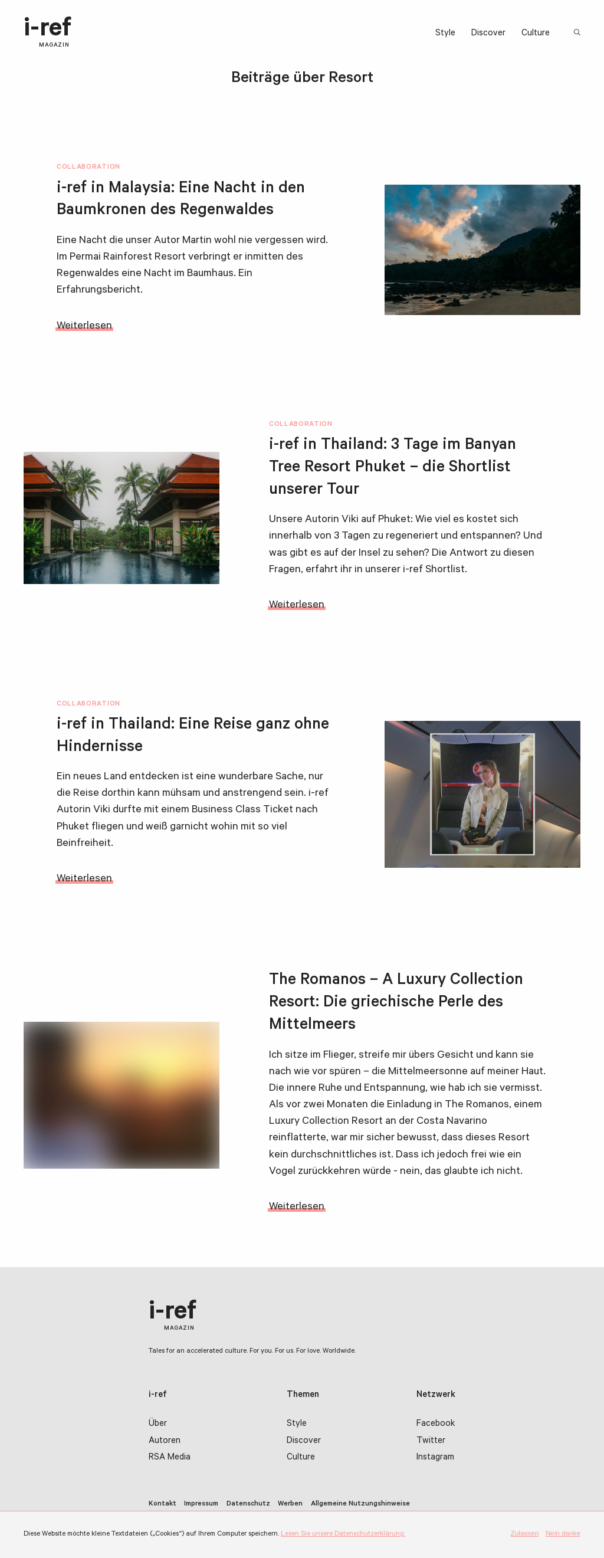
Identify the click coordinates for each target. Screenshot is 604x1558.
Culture (535, 34)
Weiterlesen (84, 327)
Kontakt (162, 1504)
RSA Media (170, 1458)
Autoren (164, 1441)
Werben (290, 1504)
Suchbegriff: (578, 33)
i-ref (47, 33)
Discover (488, 34)
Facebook (435, 1424)
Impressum (201, 1504)
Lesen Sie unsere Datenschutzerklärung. (343, 1534)
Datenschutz (248, 1504)
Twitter (430, 1441)
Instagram (435, 1458)
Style (445, 34)
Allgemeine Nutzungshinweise (360, 1504)
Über (158, 1424)
